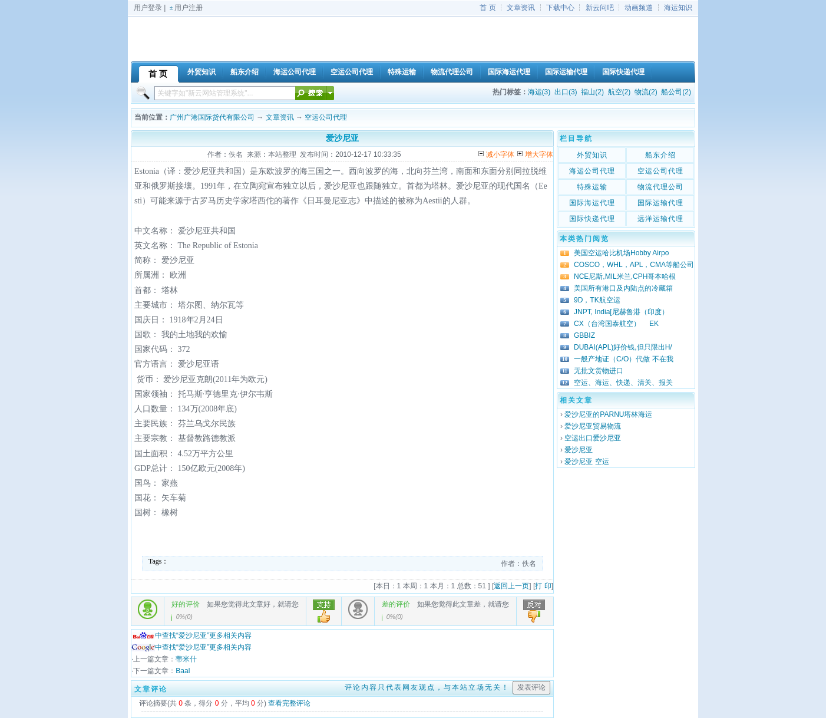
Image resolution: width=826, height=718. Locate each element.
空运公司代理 (326, 117)
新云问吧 (600, 8)
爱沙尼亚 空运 (586, 461)
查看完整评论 (289, 703)
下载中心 (560, 8)
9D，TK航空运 (597, 300)
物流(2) (646, 92)
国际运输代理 (660, 203)
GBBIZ (584, 335)
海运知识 (678, 8)
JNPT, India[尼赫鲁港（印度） (621, 312)
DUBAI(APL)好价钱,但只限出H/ (623, 347)
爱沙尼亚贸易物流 (592, 426)
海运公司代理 (592, 171)
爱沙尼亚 (578, 450)
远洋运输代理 (660, 219)
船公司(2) (676, 92)
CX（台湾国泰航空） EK (616, 324)
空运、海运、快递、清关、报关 (623, 382)
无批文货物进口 (598, 371)
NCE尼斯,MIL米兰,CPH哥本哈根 (625, 276)
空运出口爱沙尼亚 (592, 438)
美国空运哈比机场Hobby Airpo (621, 253)
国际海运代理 (592, 203)
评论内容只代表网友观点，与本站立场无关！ (427, 687)
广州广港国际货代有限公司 (212, 117)
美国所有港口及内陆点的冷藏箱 (623, 288)
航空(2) (619, 92)
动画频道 (639, 8)
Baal (183, 671)
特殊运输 (592, 187)
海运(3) (539, 92)
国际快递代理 (592, 219)
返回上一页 (511, 586)
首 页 (487, 8)
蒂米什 (186, 659)
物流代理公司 (660, 187)
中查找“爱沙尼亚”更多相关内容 (191, 635)
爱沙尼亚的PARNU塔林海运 (608, 414)
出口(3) (565, 92)
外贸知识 (592, 155)
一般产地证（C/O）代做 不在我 (623, 359)
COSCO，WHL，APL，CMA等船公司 (634, 265)
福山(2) (592, 92)
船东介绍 (660, 155)
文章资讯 (521, 8)
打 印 (543, 586)
